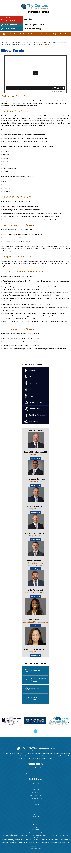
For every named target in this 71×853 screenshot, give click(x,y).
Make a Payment (10, 25)
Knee (31, 396)
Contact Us (63, 34)
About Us (12, 34)
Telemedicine (33, 421)
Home (35, 814)
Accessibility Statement (35, 832)
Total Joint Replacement (37, 415)
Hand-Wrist (33, 383)
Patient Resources (35, 796)
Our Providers (22, 34)
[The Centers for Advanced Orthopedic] (34, 6)
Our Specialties (33, 34)
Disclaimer (35, 817)
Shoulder (32, 371)
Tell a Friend (35, 827)
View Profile (35, 458)
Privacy (35, 819)
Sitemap (35, 822)
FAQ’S (35, 802)
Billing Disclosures (35, 799)
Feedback (35, 824)
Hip (30, 390)
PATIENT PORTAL (10, 29)
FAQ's (55, 34)
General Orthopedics (36, 402)
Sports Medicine (35, 409)
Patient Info (45, 34)
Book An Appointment (9, 19)
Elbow (40, 44)
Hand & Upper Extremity (29, 44)
